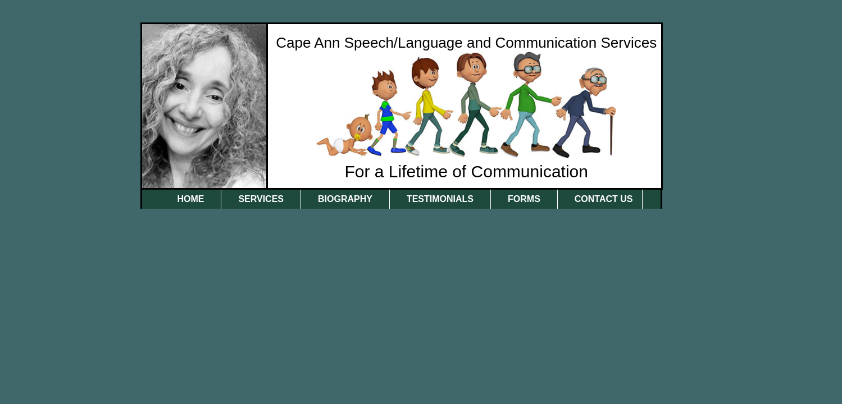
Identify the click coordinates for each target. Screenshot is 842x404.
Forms (524, 199)
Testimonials (440, 199)
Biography (345, 199)
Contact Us (604, 199)
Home (190, 199)
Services (261, 199)
